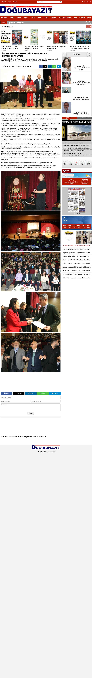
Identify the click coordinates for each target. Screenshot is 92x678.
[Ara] (61, 2)
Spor (75, 18)
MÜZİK (21, 437)
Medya (26, 18)
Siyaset (19, 18)
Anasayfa (3, 2)
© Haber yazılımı (46, 451)
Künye (9, 2)
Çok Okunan (69, 118)
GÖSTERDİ (43, 437)
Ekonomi (53, 18)
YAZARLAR (76, 54)
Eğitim (39, 18)
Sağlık (33, 18)
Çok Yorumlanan (84, 118)
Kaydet (30, 413)
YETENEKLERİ (15, 437)
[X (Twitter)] (85, 2)
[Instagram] (87, 2)
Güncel (12, 18)
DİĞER (89, 18)
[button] (87, 22)
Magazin (82, 18)
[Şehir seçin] (68, 175)
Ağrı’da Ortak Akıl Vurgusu (16, 23)
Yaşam (46, 18)
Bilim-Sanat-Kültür (65, 18)
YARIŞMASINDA (28, 437)
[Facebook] (82, 2)
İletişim (15, 2)
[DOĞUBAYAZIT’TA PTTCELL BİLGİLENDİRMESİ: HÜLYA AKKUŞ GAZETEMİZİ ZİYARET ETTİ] (77, 237)
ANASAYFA (4, 18)
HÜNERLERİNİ (36, 437)
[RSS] (90, 2)
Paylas (6, 393)
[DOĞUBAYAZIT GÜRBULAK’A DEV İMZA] (77, 130)
